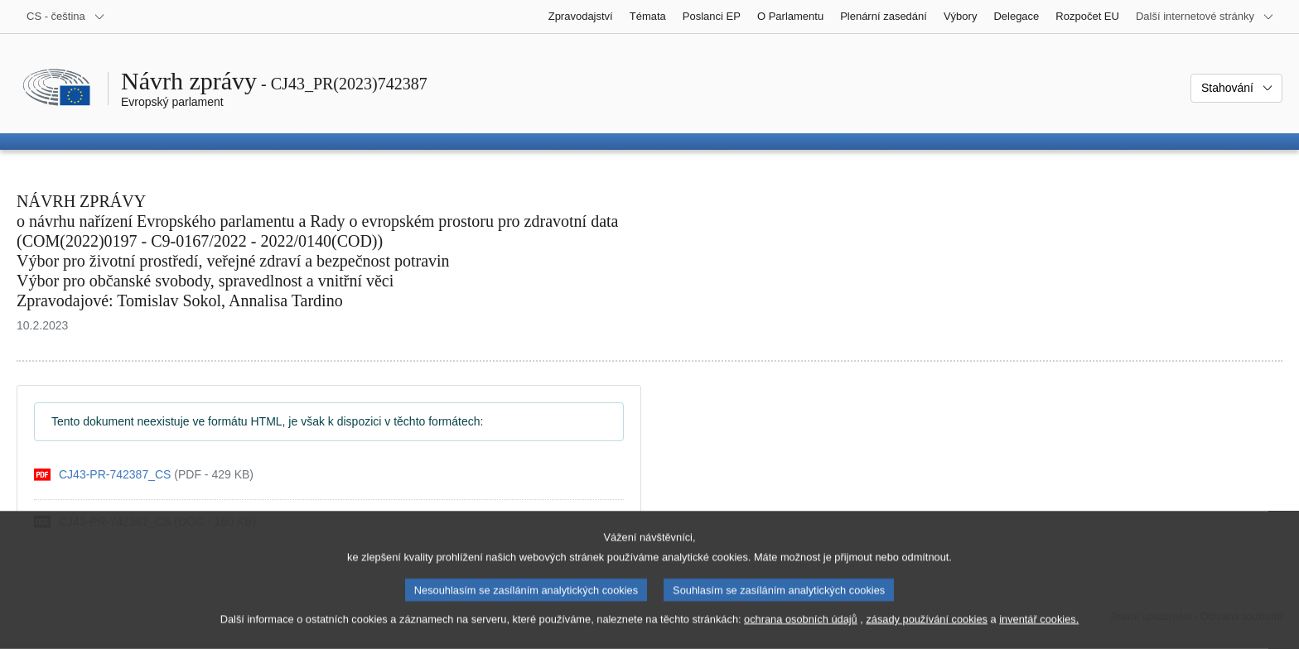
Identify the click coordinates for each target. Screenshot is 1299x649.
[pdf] (144, 474)
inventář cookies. (1039, 634)
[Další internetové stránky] (1205, 16)
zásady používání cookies (927, 634)
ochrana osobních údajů (800, 634)
